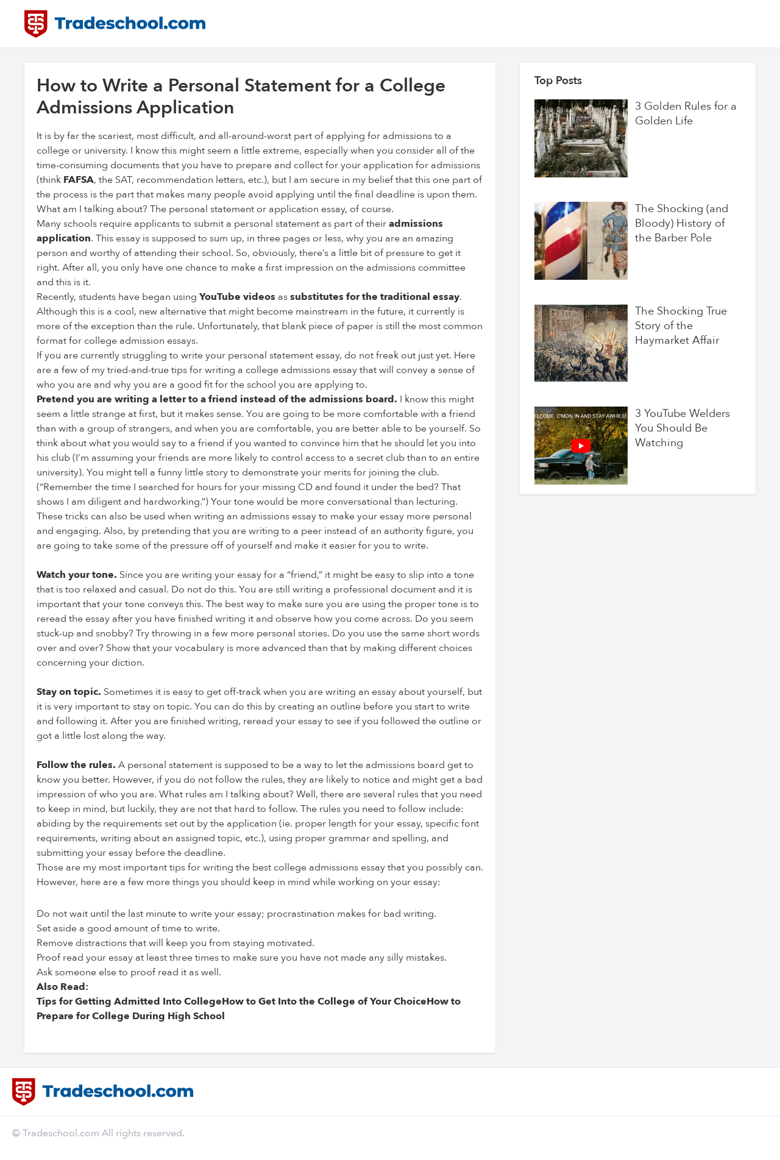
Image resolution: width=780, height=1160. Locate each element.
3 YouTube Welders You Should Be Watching (682, 428)
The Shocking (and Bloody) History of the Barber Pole (681, 224)
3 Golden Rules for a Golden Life (686, 114)
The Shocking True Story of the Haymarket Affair (681, 326)
